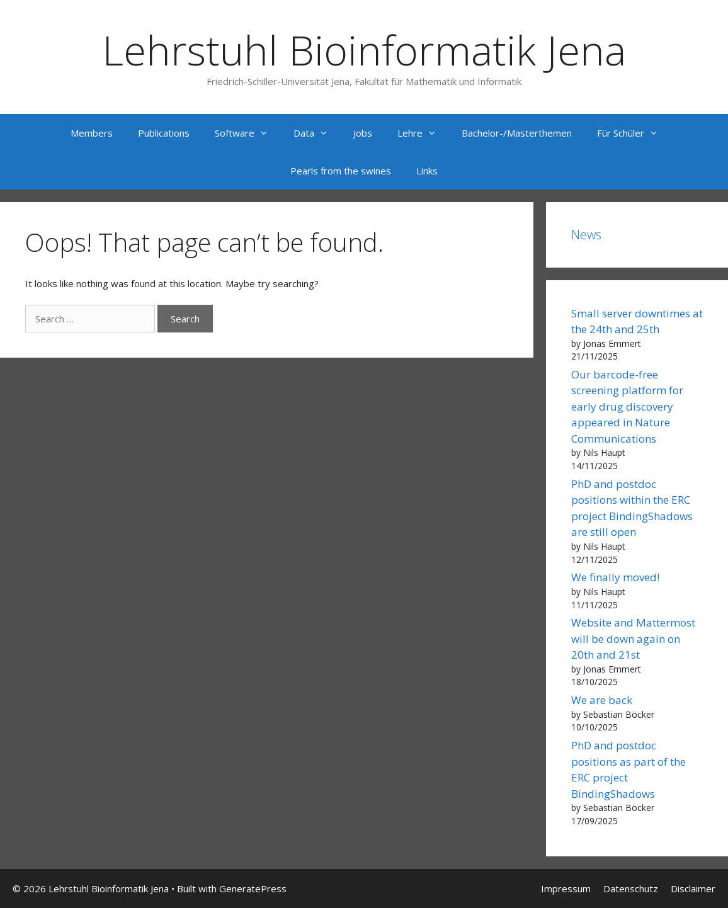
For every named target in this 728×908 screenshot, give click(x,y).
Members (92, 133)
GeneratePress (253, 888)
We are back (601, 700)
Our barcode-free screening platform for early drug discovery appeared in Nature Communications (627, 406)
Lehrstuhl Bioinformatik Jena (364, 49)
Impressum (566, 888)
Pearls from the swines (340, 170)
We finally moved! (615, 577)
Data (317, 133)
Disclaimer (693, 888)
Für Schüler (634, 133)
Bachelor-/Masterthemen (517, 133)
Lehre (423, 133)
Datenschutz (630, 888)
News (586, 234)
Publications (164, 133)
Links (427, 170)
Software (248, 133)
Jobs (362, 133)
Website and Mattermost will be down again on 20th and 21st (633, 638)
